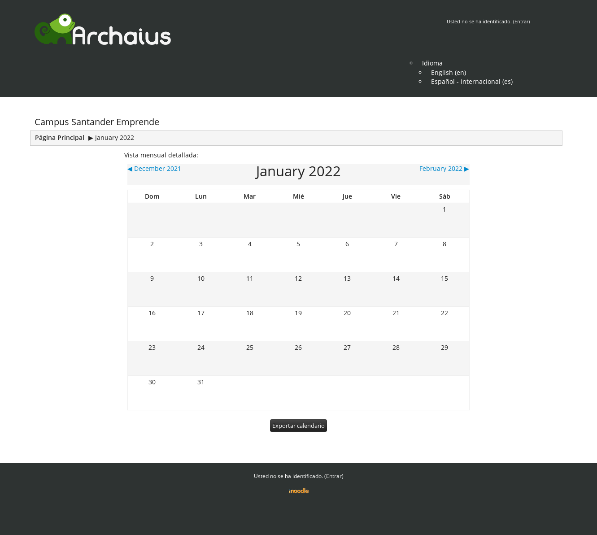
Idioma (432, 63)
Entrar (521, 21)
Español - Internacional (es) (472, 81)
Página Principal (59, 137)
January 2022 (114, 137)
